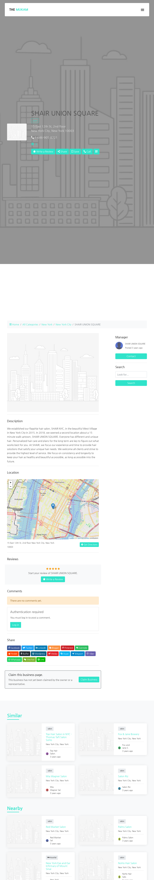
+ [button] (10, 482)
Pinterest (67, 648)
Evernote (81, 648)
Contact (131, 356)
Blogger (54, 648)
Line (41, 659)
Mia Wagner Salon (56, 776)
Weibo (52, 653)
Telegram (77, 653)
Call (87, 151)
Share (62, 151)
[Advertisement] (77, 297)
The (18, 9)
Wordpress (38, 653)
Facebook (14, 648)
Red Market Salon (56, 826)
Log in (15, 624)
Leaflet (71, 538)
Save (75, 151)
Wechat (29, 659)
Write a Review (43, 151)
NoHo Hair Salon (127, 863)
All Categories (30, 324)
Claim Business (89, 679)
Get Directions (89, 544)
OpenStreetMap (83, 538)
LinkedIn (41, 648)
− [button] (10, 486)
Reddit (12, 653)
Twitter (27, 648)
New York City (63, 324)
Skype (65, 653)
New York (47, 324)
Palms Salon (125, 826)
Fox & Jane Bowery (128, 734)
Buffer (25, 653)
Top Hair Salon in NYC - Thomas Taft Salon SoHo (58, 737)
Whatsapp (14, 659)
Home (14, 324)
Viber (90, 653)
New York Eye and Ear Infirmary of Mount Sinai (58, 866)
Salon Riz (123, 776)
